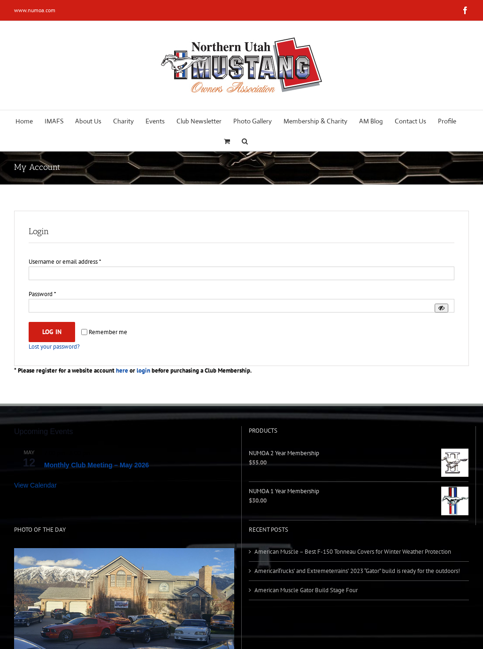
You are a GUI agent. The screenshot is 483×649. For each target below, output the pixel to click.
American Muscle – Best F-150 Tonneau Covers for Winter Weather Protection (352, 552)
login (143, 370)
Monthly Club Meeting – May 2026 (96, 465)
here (122, 370)
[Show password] (441, 308)
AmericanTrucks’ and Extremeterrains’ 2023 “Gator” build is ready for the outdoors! (357, 571)
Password (42, 294)
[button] (245, 140)
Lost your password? (54, 347)
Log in (51, 332)
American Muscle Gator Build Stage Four (306, 590)
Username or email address (65, 262)
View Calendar (35, 485)
